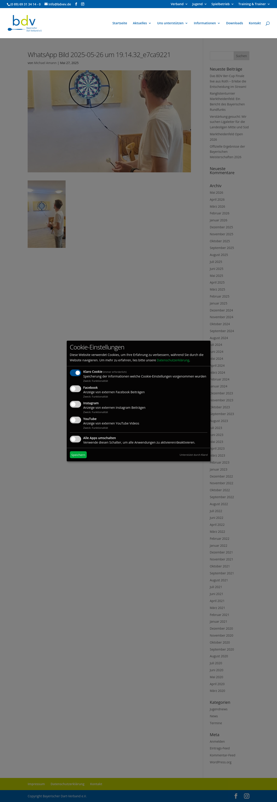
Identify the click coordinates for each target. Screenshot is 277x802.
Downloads (234, 23)
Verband (177, 4)
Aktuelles (140, 23)
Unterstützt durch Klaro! (194, 454)
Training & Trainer (252, 4)
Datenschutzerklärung (173, 360)
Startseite (119, 23)
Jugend (197, 4)
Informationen (205, 23)
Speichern (78, 455)
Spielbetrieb (220, 4)
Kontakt (255, 23)
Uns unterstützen (170, 23)
